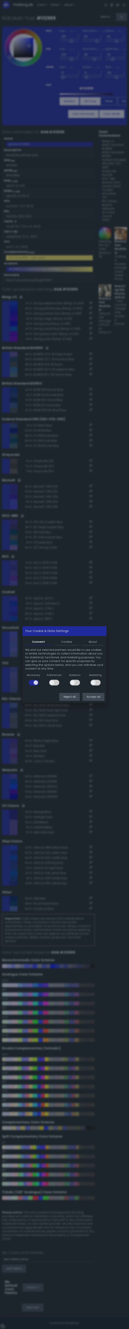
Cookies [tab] (66, 642)
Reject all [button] (69, 697)
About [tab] (93, 642)
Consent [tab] (38, 642)
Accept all (93, 697)
